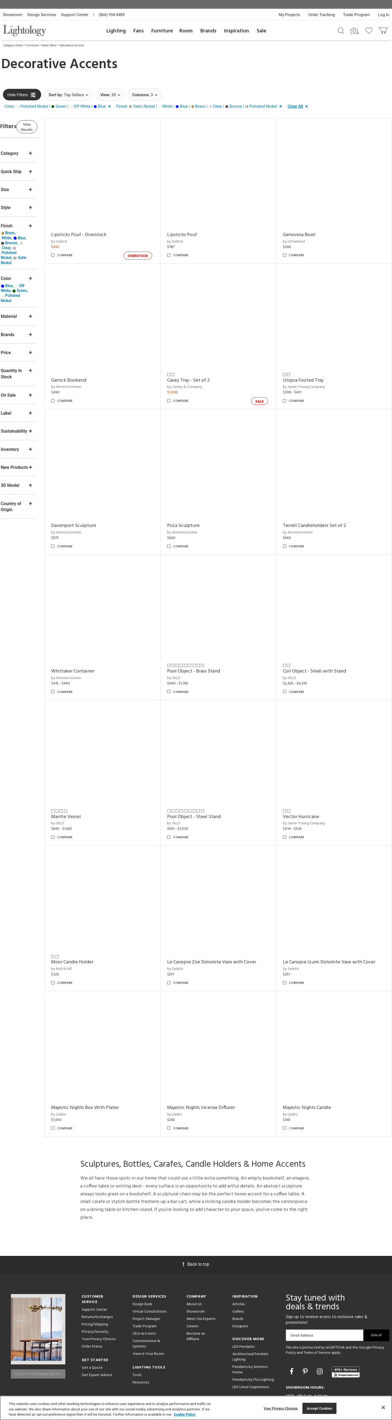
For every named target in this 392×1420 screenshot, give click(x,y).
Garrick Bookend (95, 371)
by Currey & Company (202, 377)
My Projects (289, 14)
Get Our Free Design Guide (38, 1336)
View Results (48, 127)
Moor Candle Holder (99, 933)
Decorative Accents (72, 45)
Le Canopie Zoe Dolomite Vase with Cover (229, 933)
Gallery (238, 1277)
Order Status (92, 1312)
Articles (238, 1270)
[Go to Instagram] (320, 1337)
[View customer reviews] (345, 1337)
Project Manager (146, 1285)
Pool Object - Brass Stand (211, 652)
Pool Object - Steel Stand (211, 792)
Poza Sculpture (201, 511)
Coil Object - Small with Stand (323, 652)
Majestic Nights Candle (316, 1073)
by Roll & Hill (88, 939)
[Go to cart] (383, 29)
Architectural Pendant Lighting (250, 1322)
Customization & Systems (146, 1309)
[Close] (383, 1407)
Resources (141, 1348)
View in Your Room (148, 1319)
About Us (194, 1270)
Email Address (302, 1301)
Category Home (13, 45)
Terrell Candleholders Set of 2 (323, 511)
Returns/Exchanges (97, 1283)
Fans (138, 31)
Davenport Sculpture (100, 511)
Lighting (116, 31)
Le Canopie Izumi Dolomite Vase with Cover (338, 933)
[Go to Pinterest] (306, 1337)
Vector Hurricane (310, 792)
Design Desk (142, 1270)
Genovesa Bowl (308, 230)
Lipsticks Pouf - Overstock (105, 230)
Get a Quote (92, 1333)
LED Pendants (243, 1312)
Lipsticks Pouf (200, 230)
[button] (59, 107)
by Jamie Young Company (313, 377)
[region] (196, 1408)
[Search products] (341, 30)
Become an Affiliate (195, 1302)
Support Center (74, 14)
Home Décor (49, 45)
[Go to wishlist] (370, 30)
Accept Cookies (319, 1408)
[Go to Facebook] (292, 1337)
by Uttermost (303, 237)
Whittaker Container (99, 652)
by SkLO (191, 658)
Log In (383, 14)
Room (186, 31)
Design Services (41, 14)
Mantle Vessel (92, 792)
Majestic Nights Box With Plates (111, 1073)
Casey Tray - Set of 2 (206, 371)
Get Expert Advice (97, 1341)
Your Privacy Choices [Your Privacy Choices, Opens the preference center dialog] (281, 1408)
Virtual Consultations (149, 1277)
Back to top (196, 1229)
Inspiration (236, 31)
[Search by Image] (354, 31)
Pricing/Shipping (95, 1290)
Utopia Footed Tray (312, 371)
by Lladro (85, 1080)
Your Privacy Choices (99, 1305)
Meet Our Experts (200, 1285)
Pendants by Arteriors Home (250, 1335)
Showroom (12, 14)
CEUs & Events (144, 1299)
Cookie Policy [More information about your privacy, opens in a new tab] (184, 1414)
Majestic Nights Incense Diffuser (218, 1073)
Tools (137, 1341)
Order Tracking (321, 14)
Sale (261, 31)
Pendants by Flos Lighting (253, 1345)
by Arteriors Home (93, 377)
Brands (208, 31)
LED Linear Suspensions (250, 1353)
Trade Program (356, 14)
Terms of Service (317, 1318)
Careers (192, 1292)
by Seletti (86, 237)
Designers (240, 1292)
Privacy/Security (95, 1297)
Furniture (162, 31)
